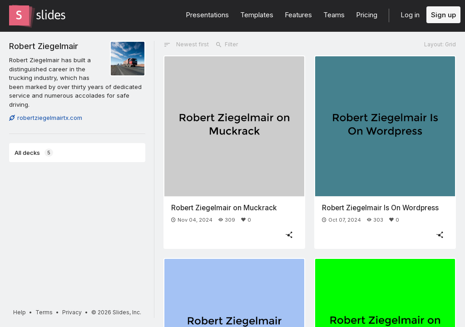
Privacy (72, 312)
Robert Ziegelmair (43, 46)
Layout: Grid (440, 44)
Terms (44, 312)
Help (19, 312)
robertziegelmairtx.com (45, 117)
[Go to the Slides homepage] (19, 15)
